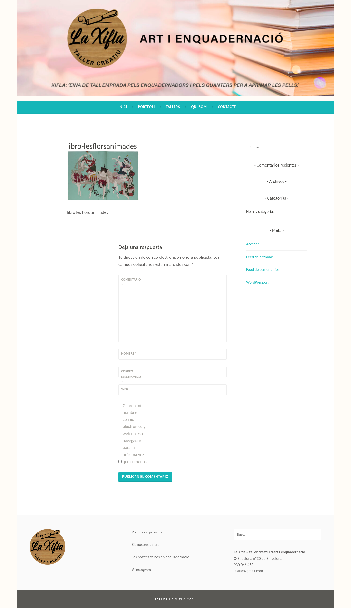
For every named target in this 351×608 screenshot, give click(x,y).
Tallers (173, 107)
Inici (122, 107)
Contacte (227, 107)
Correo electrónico (131, 376)
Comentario (131, 282)
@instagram (141, 569)
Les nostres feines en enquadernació (160, 557)
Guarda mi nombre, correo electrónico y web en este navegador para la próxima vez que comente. (135, 433)
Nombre (129, 354)
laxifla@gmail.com (248, 571)
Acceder (252, 244)
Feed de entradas (259, 257)
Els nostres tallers (145, 544)
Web (124, 389)
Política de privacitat (148, 532)
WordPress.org (257, 282)
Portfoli (146, 107)
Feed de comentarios (262, 269)
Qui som (199, 107)
